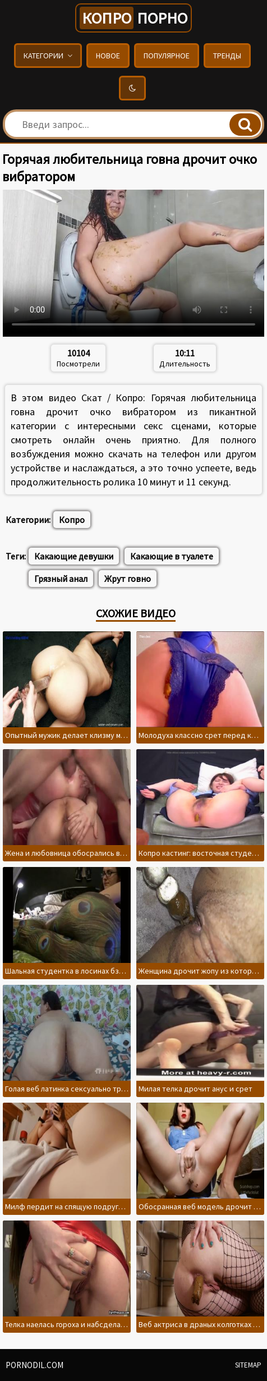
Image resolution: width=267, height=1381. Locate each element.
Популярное (167, 56)
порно (133, 18)
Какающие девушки (73, 556)
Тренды (227, 56)
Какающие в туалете (171, 556)
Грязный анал (61, 578)
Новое (108, 56)
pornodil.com (34, 1365)
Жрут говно (127, 578)
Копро (72, 519)
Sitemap (248, 1365)
